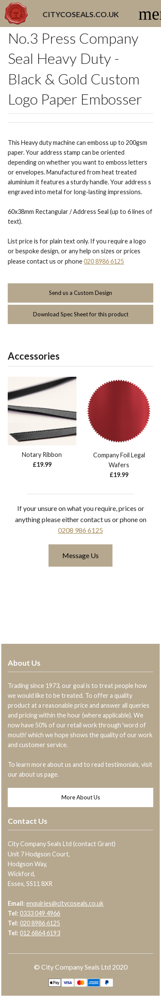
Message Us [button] (80, 555)
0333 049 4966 (40, 913)
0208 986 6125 (80, 530)
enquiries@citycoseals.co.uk (64, 903)
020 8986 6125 (104, 261)
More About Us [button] (80, 797)
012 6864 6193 (40, 933)
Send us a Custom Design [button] (80, 292)
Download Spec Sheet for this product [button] (80, 314)
